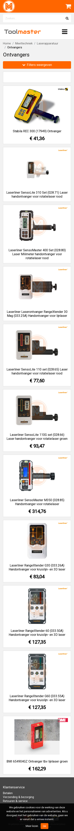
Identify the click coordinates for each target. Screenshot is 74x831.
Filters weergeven (37, 65)
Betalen (8, 793)
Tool (22, 32)
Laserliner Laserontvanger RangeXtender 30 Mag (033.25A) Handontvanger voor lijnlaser (37, 314)
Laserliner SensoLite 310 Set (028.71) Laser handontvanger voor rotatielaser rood (37, 194)
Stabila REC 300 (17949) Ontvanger (37, 131)
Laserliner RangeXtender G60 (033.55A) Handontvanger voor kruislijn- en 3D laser (37, 698)
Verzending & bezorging (18, 797)
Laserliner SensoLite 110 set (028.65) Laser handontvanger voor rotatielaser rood (37, 371)
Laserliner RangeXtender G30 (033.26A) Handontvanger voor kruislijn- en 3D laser (37, 567)
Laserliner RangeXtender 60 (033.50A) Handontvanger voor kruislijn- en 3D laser (37, 633)
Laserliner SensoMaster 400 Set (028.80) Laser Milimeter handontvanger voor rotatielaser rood (37, 254)
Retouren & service (15, 801)
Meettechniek (24, 43)
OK (44, 826)
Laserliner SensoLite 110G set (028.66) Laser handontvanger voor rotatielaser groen (37, 437)
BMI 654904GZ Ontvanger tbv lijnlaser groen (37, 761)
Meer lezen (32, 825)
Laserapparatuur (47, 43)
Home (7, 43)
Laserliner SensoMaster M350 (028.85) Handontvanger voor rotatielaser (37, 502)
